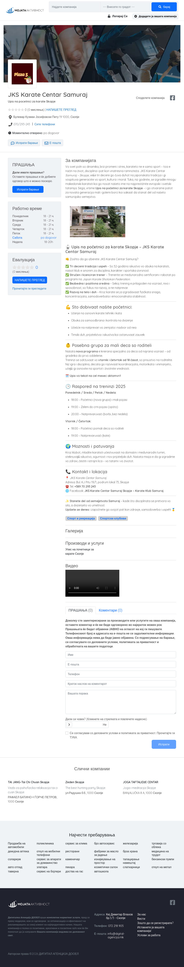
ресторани (72, 851)
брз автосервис (104, 843)
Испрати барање (24, 143)
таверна (13, 871)
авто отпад (15, 867)
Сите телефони (44, 124)
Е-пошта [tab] (52, 143)
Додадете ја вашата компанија (155, 16)
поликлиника (45, 843)
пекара (70, 867)
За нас (141, 914)
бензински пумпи (163, 859)
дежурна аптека (18, 851)
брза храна (130, 851)
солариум (14, 859)
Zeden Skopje (74, 782)
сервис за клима (76, 843)
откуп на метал (161, 867)
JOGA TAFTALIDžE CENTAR (140, 782)
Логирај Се (117, 16)
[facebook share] (172, 98)
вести (141, 918)
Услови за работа (148, 935)
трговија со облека (159, 845)
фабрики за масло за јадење (106, 853)
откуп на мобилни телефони (48, 853)
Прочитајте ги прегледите (29, 288)
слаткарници (131, 867)
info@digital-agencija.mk (116, 935)
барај (164, 7)
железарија (130, 843)
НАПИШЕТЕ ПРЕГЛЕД (61, 109)
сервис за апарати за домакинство (49, 861)
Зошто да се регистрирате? (155, 923)
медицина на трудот (160, 853)
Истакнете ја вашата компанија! (150, 929)
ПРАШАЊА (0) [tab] (80, 610)
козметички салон (106, 867)
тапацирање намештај (131, 861)
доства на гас (74, 871)
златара (42, 867)
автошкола (101, 871)
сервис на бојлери (49, 871)
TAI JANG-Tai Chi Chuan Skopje (28, 782)
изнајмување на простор (104, 861)
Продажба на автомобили (17, 845)
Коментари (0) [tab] (110, 610)
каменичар (72, 859)
